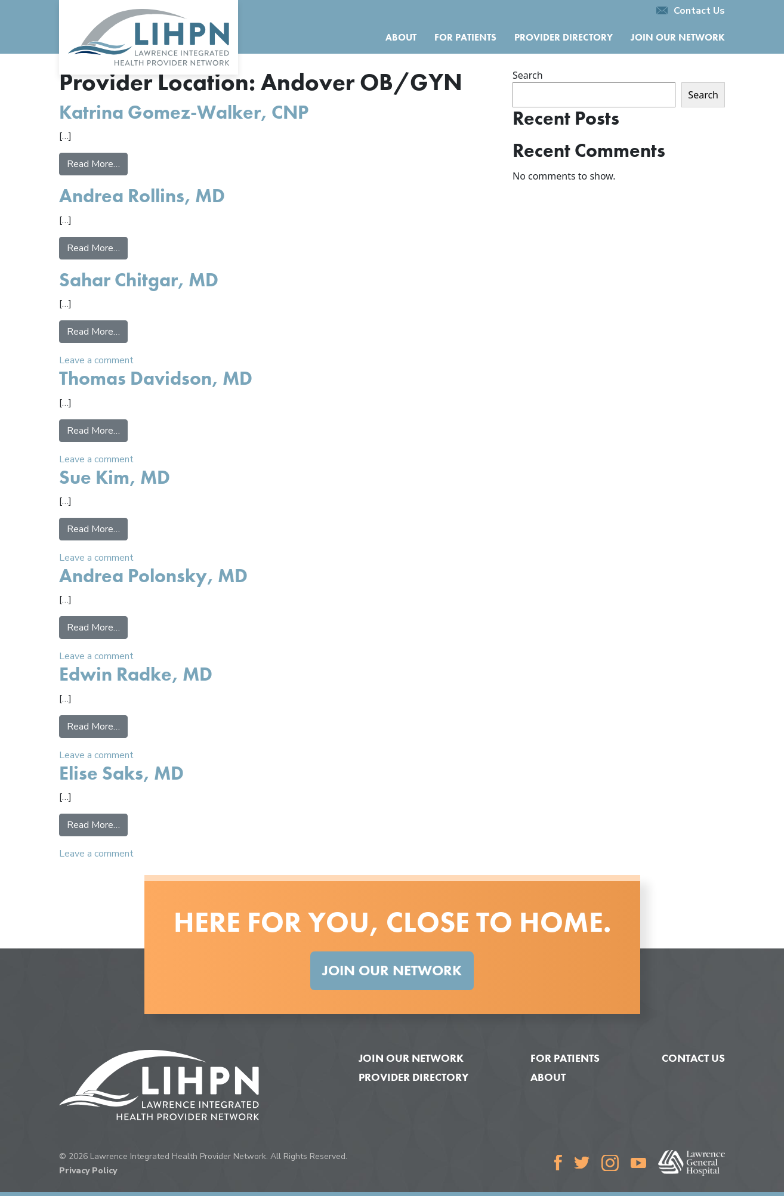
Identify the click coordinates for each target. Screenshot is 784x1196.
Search (528, 75)
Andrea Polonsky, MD (153, 576)
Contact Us (690, 10)
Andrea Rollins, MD (142, 196)
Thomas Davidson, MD (155, 378)
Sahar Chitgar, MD (138, 280)
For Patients (465, 37)
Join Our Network (678, 37)
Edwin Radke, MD (135, 674)
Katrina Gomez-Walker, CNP (183, 112)
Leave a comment (96, 360)
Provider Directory (563, 37)
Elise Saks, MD (121, 773)
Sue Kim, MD (114, 477)
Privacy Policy (88, 1170)
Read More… (97, 163)
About (400, 37)
